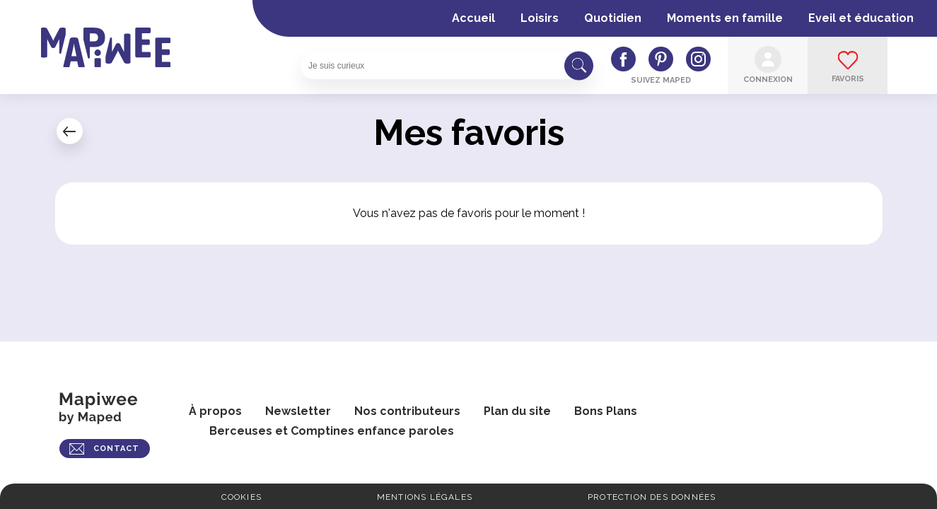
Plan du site (517, 411)
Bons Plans (605, 411)
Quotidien (612, 18)
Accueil (473, 18)
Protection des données (652, 497)
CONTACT (116, 448)
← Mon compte (70, 131)
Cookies (241, 497)
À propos (215, 411)
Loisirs (539, 18)
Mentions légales (424, 497)
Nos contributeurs (407, 411)
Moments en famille (725, 18)
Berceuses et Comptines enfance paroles (331, 431)
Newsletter (298, 411)
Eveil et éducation (861, 18)
